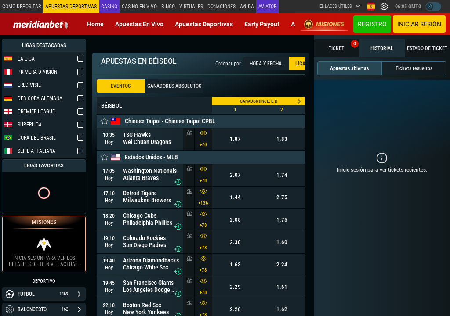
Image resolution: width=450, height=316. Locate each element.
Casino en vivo (139, 7)
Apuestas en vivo (139, 24)
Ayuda (247, 7)
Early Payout (261, 24)
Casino (109, 7)
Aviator (267, 7)
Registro (372, 24)
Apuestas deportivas (204, 24)
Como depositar (21, 7)
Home (95, 24)
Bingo (168, 7)
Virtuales (191, 7)
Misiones (324, 24)
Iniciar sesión (419, 24)
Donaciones (221, 7)
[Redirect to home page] (41, 24)
